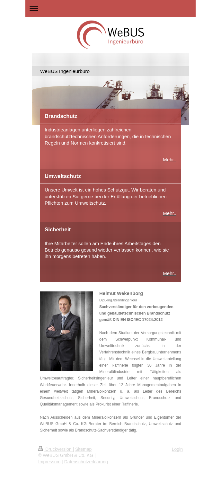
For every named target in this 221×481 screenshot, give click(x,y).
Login (177, 449)
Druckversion (55, 449)
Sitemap (83, 449)
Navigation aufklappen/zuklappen (110, 8)
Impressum (49, 461)
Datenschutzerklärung (86, 461)
